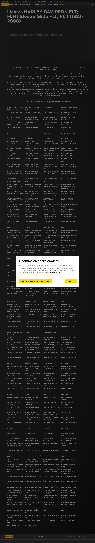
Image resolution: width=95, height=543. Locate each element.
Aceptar (70, 281)
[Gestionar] (35, 281)
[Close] (76, 259)
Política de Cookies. (55, 272)
